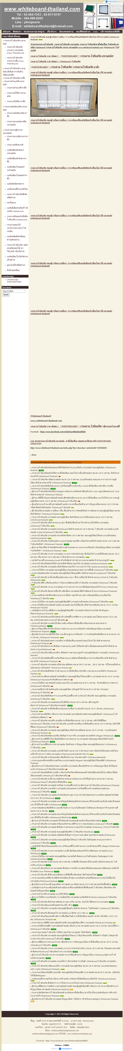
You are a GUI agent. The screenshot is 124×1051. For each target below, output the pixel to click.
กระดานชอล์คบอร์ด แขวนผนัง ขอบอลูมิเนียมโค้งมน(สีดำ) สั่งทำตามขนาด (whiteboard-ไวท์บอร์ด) (74, 573)
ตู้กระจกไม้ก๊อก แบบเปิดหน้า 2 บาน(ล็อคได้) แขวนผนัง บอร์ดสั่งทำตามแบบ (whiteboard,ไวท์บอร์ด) (74, 897)
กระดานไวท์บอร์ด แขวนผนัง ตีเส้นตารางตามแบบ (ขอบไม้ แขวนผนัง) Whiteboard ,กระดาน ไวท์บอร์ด (75, 827)
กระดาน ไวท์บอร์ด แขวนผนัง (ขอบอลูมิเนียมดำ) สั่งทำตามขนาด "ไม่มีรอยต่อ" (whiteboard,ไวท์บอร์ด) (75, 908)
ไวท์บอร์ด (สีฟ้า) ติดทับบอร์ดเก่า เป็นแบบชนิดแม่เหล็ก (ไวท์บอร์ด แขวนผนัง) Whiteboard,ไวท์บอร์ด (74, 583)
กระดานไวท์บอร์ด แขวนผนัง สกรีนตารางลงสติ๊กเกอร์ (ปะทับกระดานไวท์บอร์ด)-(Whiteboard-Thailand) (75, 785)
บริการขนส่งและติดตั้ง (110, 32)
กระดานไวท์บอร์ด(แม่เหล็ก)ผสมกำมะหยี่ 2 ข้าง (52, 905)
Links (95, 32)
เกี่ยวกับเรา (52, 32)
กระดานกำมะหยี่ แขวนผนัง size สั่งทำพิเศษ (50, 894)
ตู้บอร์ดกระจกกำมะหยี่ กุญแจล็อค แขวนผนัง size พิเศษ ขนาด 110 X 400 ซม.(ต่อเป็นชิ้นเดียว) (71, 884)
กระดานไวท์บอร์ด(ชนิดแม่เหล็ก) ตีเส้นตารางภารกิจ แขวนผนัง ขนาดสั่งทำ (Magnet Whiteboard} (73, 736)
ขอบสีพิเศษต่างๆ (83, 32)
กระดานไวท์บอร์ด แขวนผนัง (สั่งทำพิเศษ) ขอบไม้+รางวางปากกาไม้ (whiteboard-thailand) (70, 567)
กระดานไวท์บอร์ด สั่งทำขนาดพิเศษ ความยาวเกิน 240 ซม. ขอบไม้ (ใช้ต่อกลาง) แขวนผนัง (70, 902)
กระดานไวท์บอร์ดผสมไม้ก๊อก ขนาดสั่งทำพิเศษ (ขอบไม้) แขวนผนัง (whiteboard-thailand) (69, 563)
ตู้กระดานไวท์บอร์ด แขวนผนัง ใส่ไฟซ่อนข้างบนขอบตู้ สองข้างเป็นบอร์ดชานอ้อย (66, 821)
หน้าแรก (6, 32)
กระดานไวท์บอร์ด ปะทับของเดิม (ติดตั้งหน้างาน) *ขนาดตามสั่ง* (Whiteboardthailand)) (69, 757)
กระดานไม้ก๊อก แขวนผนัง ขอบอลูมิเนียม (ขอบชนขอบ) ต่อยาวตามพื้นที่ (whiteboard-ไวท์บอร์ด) (72, 570)
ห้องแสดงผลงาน (66, 32)
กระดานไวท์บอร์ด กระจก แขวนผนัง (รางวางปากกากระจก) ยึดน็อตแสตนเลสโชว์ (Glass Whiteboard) (75, 587)
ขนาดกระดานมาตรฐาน (34, 32)
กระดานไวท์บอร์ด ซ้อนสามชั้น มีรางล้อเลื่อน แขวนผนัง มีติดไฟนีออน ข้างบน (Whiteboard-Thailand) (74, 591)
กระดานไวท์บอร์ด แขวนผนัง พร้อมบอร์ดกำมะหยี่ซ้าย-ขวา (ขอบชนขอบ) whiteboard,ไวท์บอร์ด (72, 824)
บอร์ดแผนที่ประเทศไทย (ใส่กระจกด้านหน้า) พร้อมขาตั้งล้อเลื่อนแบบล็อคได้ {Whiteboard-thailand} (74, 979)
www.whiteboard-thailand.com (90, 47)
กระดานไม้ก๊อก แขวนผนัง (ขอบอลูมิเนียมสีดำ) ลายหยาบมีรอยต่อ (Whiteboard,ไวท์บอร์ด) (70, 602)
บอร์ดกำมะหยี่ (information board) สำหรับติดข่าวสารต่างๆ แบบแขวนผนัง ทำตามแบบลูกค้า (71, 560)
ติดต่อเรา (17, 32)
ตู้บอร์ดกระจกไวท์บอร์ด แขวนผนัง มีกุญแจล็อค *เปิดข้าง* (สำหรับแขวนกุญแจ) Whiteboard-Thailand (75, 999)
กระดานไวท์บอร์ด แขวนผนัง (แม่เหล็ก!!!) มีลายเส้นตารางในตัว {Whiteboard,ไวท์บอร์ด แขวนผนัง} (74, 961)
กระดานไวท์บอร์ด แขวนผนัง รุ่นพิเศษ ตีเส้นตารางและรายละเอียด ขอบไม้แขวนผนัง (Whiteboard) (73, 835)
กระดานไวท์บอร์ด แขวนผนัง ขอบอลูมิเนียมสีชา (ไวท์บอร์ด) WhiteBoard (63, 832)
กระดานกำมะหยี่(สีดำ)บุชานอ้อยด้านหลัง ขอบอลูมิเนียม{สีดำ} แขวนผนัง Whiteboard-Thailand (72, 923)
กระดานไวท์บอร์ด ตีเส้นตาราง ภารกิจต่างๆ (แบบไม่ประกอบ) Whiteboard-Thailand (67, 983)
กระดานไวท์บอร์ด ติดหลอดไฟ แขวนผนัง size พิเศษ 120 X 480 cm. (60, 913)
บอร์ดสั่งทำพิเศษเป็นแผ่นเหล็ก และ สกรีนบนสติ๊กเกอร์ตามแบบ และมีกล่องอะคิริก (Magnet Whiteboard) (76, 846)
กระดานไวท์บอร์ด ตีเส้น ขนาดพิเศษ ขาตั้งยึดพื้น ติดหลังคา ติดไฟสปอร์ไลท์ (64, 875)
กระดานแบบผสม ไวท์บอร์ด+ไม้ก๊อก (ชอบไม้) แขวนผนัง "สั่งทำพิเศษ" (62, 932)
